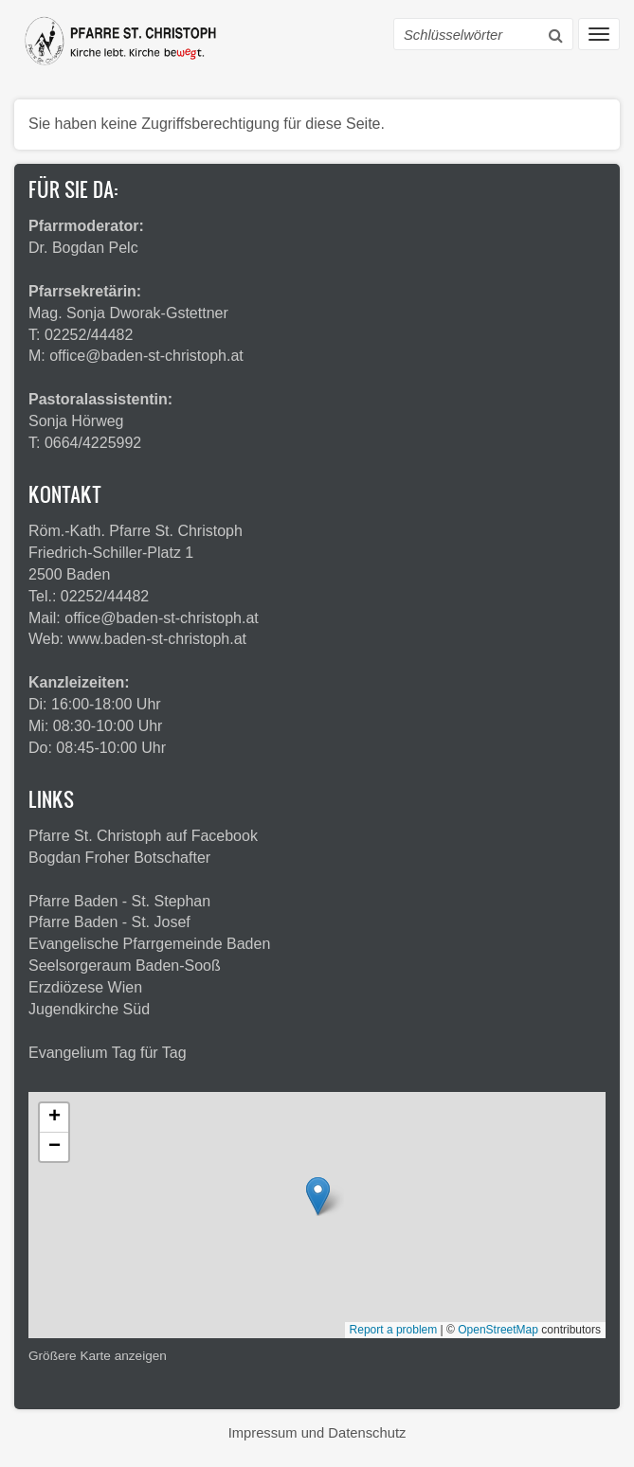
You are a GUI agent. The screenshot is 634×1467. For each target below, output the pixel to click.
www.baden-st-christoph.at (157, 639)
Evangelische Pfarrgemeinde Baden (149, 944)
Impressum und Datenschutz (317, 1432)
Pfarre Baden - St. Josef (109, 922)
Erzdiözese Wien (85, 987)
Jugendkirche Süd (89, 1009)
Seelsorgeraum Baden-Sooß (124, 965)
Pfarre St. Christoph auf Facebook (143, 836)
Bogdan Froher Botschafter (119, 858)
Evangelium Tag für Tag (107, 1053)
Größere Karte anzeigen (97, 1356)
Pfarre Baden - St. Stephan (119, 901)
